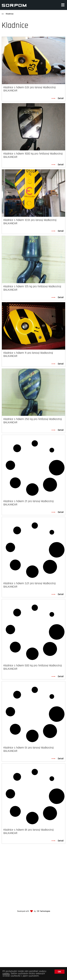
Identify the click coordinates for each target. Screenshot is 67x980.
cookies (6, 973)
